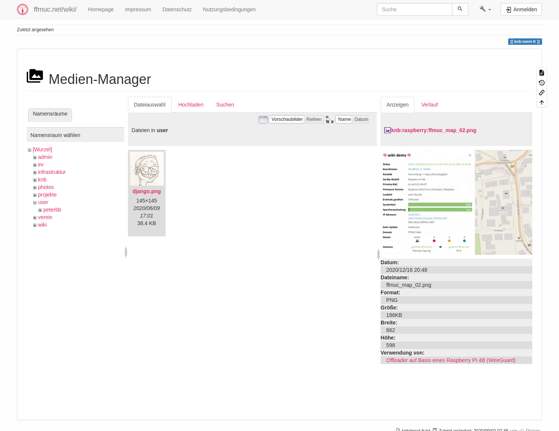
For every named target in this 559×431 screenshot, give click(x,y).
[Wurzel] (42, 149)
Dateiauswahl (150, 105)
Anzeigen (397, 105)
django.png (147, 191)
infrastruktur (52, 172)
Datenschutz (177, 9)
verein (45, 217)
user (43, 202)
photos (46, 187)
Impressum (138, 9)
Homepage (101, 9)
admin (45, 157)
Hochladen (191, 105)
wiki (42, 225)
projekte (47, 195)
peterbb (52, 210)
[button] (485, 9)
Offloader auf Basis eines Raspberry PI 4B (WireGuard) (451, 360)
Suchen (225, 105)
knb (42, 180)
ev (41, 164)
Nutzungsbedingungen (229, 9)
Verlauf (429, 105)
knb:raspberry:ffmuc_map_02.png (433, 130)
